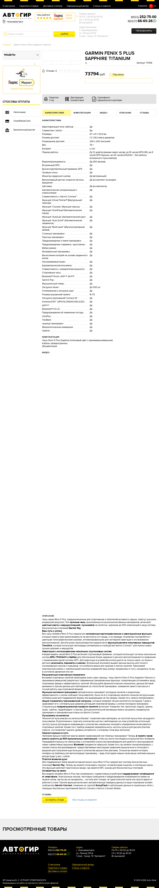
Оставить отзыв (54, 800)
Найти (64, 34)
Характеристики (54, 112)
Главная (7, 44)
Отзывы (144, 112)
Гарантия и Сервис (29, 6)
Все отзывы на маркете (84, 800)
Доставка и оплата (52, 6)
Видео (103, 112)
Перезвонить (144, 31)
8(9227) (140, 21)
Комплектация (82, 112)
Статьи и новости (102, 6)
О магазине (9, 6)
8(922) (143, 17)
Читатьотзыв (69, 16)
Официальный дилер (78, 6)
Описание (125, 112)
